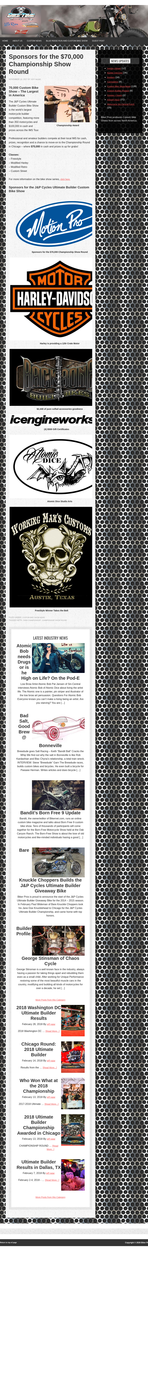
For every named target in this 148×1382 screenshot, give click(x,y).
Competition (113, 81)
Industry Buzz (114, 102)
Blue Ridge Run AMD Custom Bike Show (80, 41)
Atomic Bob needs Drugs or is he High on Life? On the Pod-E (50, 684)
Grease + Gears (115, 98)
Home (6, 41)
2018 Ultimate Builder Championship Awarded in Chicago (39, 1241)
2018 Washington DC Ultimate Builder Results (38, 1083)
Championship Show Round (58, 620)
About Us (21, 41)
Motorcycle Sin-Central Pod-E (122, 107)
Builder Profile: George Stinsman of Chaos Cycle (50, 1014)
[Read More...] (64, 1112)
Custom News (41, 41)
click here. (66, 178)
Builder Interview (116, 72)
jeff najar (36, 79)
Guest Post (117, 41)
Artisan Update (115, 67)
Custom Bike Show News (35, 617)
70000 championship (33, 620)
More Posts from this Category (50, 1059)
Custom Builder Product (119, 93)
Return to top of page (9, 1378)
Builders (111, 76)
